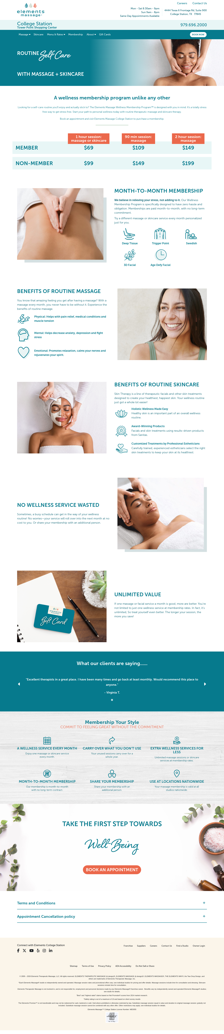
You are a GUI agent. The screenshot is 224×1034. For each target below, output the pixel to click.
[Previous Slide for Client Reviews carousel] (19, 684)
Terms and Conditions (111, 903)
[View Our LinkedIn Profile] (51, 950)
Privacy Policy (104, 966)
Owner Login (199, 946)
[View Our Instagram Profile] (44, 950)
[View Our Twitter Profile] (24, 950)
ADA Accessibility (123, 966)
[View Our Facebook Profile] (18, 950)
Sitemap (73, 966)
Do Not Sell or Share (145, 966)
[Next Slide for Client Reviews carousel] (205, 684)
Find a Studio (182, 946)
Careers (182, 3)
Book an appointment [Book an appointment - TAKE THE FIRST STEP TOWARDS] (112, 869)
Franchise (128, 946)
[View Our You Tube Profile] (31, 950)
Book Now (198, 34)
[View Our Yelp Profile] (38, 950)
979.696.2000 (193, 25)
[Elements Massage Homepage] (33, 10)
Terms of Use (88, 966)
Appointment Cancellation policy (111, 916)
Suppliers (141, 946)
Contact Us (199, 3)
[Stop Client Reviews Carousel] (112, 700)
